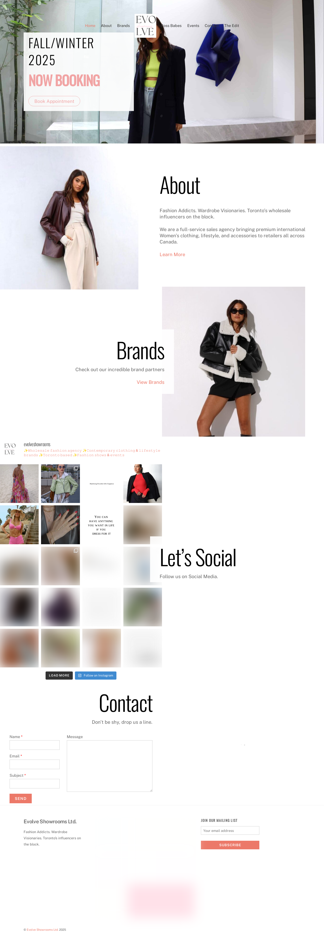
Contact (212, 25)
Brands (123, 25)
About (106, 25)
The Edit (231, 25)
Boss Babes (171, 25)
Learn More (172, 254)
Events (193, 25)
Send (20, 798)
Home (90, 25)
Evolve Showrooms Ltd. (42, 929)
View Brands (150, 382)
